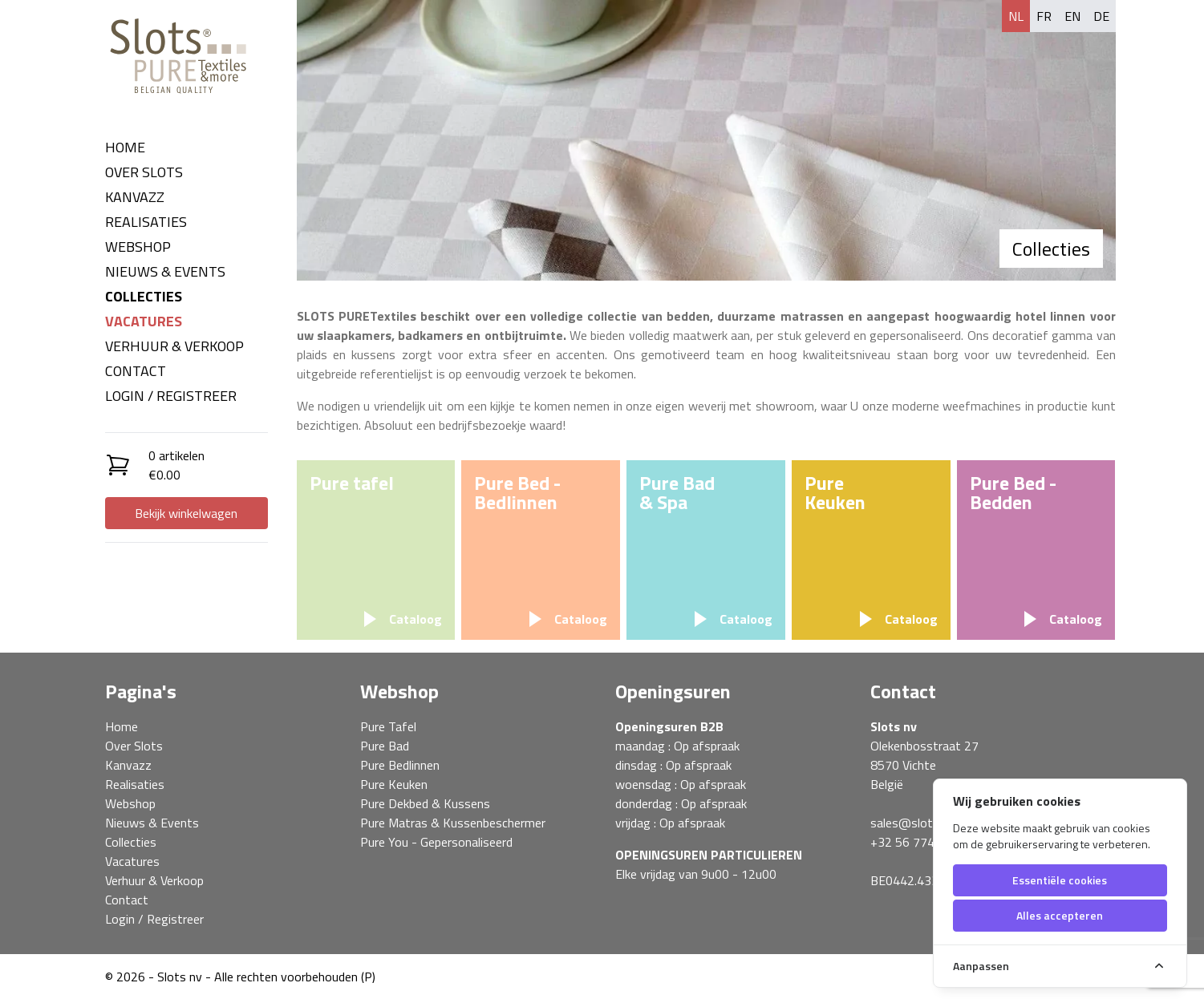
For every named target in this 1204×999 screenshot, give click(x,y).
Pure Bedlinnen (400, 765)
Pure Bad (384, 745)
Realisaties (146, 222)
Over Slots (144, 172)
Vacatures (143, 321)
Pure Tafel (388, 726)
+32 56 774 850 (914, 841)
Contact (135, 371)
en (1072, 16)
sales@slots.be (912, 822)
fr (1044, 16)
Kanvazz (134, 197)
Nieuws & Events (165, 271)
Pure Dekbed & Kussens (425, 803)
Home (125, 147)
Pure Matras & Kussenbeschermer (452, 822)
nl (1016, 16)
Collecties (143, 296)
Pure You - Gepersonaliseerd (436, 841)
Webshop (138, 246)
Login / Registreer (171, 395)
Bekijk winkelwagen (186, 513)
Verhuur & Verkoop (174, 346)
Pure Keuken (394, 784)
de (1101, 16)
